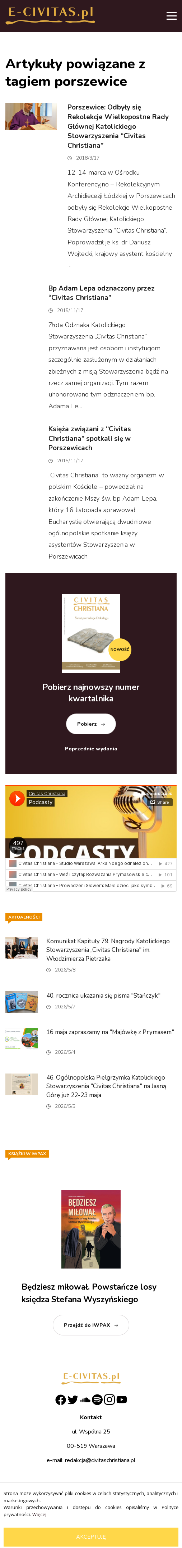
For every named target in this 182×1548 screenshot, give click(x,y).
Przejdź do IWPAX (87, 1325)
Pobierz (87, 724)
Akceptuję (91, 1536)
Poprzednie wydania (91, 748)
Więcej (39, 1514)
